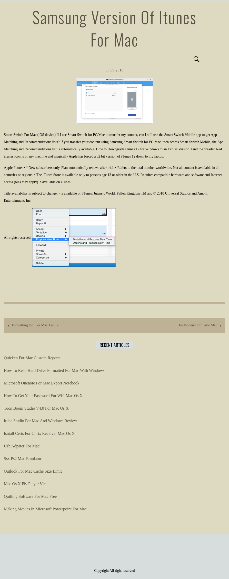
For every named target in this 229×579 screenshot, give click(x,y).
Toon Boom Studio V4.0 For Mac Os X (36, 408)
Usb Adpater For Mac (21, 446)
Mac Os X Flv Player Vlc (25, 484)
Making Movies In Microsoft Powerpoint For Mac (45, 509)
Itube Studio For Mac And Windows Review (40, 421)
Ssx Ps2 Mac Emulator (22, 458)
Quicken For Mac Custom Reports (32, 358)
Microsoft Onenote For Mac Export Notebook (41, 383)
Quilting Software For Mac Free (30, 496)
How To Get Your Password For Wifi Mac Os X (43, 395)
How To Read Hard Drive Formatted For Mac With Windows (54, 370)
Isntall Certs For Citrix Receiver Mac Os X (39, 433)
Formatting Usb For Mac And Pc (35, 325)
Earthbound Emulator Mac (198, 325)
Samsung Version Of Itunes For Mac (114, 28)
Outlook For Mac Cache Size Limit (33, 471)
